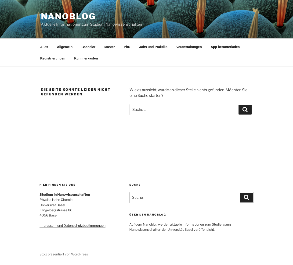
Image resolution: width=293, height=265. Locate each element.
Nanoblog (68, 16)
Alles (44, 47)
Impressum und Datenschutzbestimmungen (72, 225)
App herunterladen (225, 47)
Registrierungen (52, 58)
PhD (127, 47)
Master (109, 47)
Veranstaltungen (189, 47)
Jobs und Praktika (153, 47)
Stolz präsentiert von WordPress (64, 254)
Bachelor (88, 47)
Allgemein (64, 47)
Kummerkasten (86, 58)
